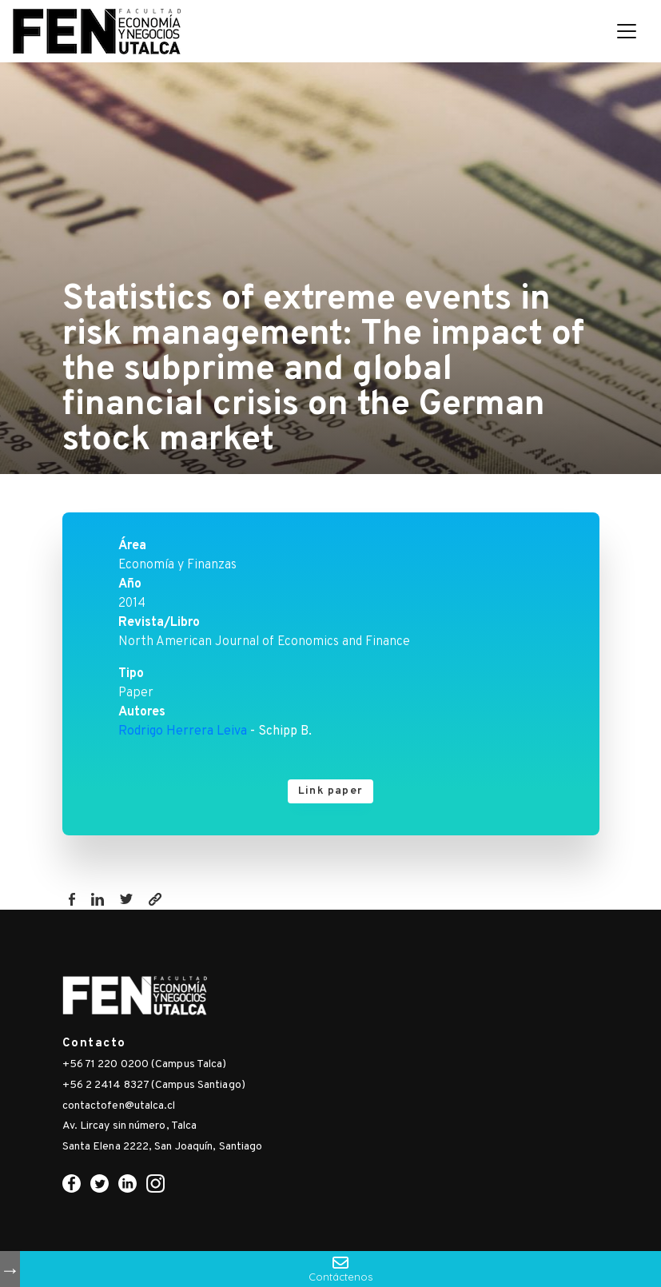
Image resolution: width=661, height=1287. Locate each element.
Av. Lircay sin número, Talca (129, 1126)
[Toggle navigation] (626, 31)
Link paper (330, 791)
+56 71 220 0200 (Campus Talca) (144, 1064)
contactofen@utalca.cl (119, 1106)
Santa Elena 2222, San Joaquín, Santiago (162, 1147)
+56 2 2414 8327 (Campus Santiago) (153, 1085)
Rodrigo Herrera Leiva (182, 731)
